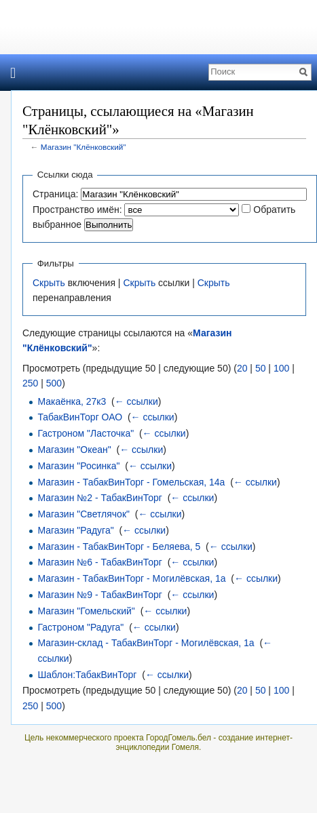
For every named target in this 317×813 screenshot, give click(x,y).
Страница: (55, 194)
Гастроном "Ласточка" (85, 433)
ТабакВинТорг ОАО (79, 417)
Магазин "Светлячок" (83, 514)
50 (260, 368)
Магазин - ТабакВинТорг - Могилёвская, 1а (131, 578)
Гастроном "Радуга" (80, 627)
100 (281, 368)
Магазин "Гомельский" (85, 611)
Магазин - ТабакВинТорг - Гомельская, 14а (131, 482)
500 (54, 383)
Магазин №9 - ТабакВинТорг (99, 594)
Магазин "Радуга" (75, 530)
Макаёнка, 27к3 (71, 401)
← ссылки (136, 401)
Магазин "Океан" (74, 449)
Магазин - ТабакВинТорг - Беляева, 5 (118, 546)
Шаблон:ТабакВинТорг (86, 674)
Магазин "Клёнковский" (83, 146)
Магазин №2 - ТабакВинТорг (99, 497)
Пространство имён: (77, 209)
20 (242, 368)
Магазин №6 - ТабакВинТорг (99, 562)
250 (30, 383)
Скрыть (49, 282)
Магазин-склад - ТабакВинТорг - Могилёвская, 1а (145, 642)
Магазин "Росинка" (78, 465)
